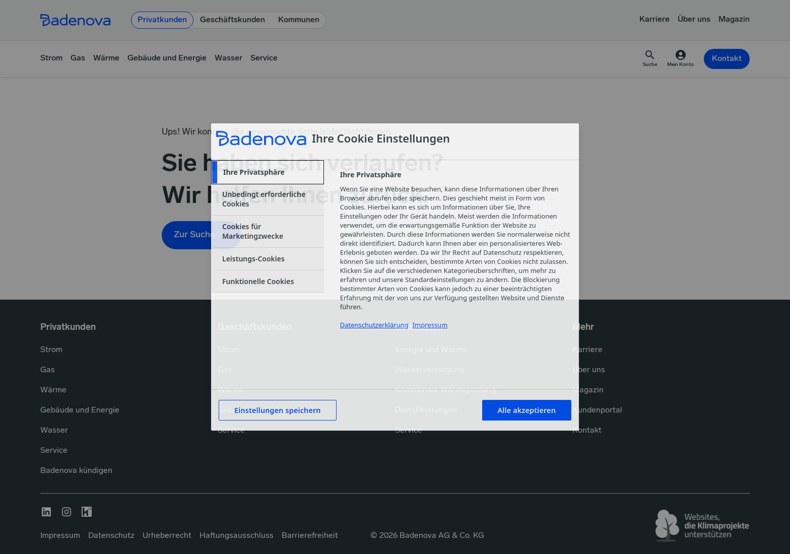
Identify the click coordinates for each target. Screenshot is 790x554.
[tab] (267, 172)
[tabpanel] (455, 255)
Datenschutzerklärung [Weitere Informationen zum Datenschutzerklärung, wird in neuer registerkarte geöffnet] (374, 324)
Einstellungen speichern (277, 410)
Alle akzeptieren (527, 410)
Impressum (430, 324)
